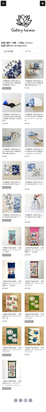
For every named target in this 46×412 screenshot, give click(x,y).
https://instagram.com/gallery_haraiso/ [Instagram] (25, 400)
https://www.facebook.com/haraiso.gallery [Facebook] (16, 400)
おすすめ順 (8, 51)
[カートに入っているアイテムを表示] (42, 3)
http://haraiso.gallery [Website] (30, 400)
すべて (28, 51)
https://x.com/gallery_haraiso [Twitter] (20, 400)
